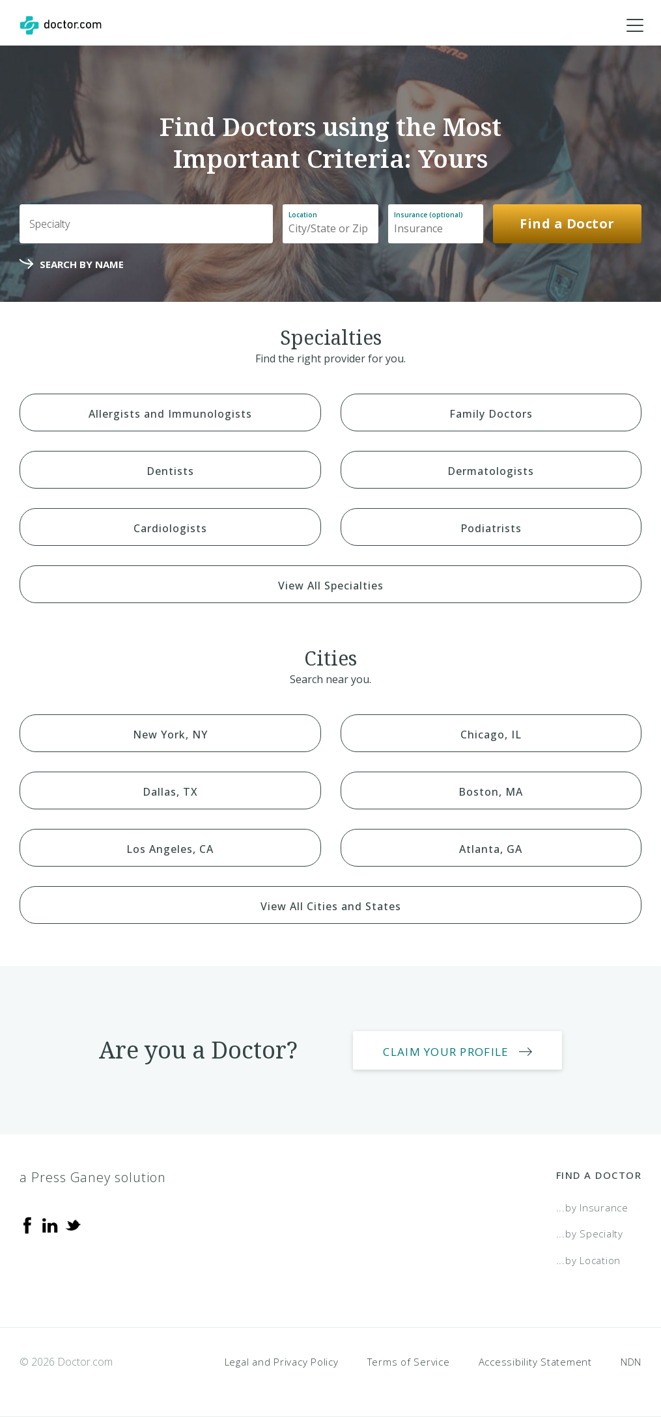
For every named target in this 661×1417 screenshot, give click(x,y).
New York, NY (170, 734)
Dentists (170, 471)
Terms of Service (408, 1361)
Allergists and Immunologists (170, 414)
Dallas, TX (170, 792)
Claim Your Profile (446, 1051)
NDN (631, 1361)
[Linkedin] (50, 1224)
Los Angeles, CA (170, 849)
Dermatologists (490, 471)
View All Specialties (331, 585)
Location (302, 214)
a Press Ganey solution (93, 1177)
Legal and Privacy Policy (282, 1361)
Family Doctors (491, 414)
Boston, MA (490, 792)
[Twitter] (73, 1224)
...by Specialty (589, 1233)
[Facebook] (27, 1224)
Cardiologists (170, 528)
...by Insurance (592, 1207)
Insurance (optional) (428, 214)
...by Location (588, 1260)
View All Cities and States (330, 906)
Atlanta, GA (490, 849)
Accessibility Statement (535, 1361)
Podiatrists (491, 528)
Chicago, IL (491, 734)
